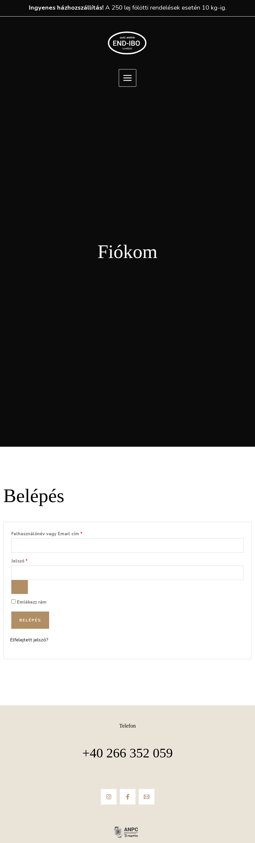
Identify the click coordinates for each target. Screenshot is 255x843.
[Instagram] (109, 797)
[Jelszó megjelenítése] (19, 587)
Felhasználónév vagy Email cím (56, 533)
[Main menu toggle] (127, 78)
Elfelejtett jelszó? (29, 639)
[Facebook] (127, 797)
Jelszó (28, 560)
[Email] (146, 797)
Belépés (30, 620)
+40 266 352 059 (127, 753)
